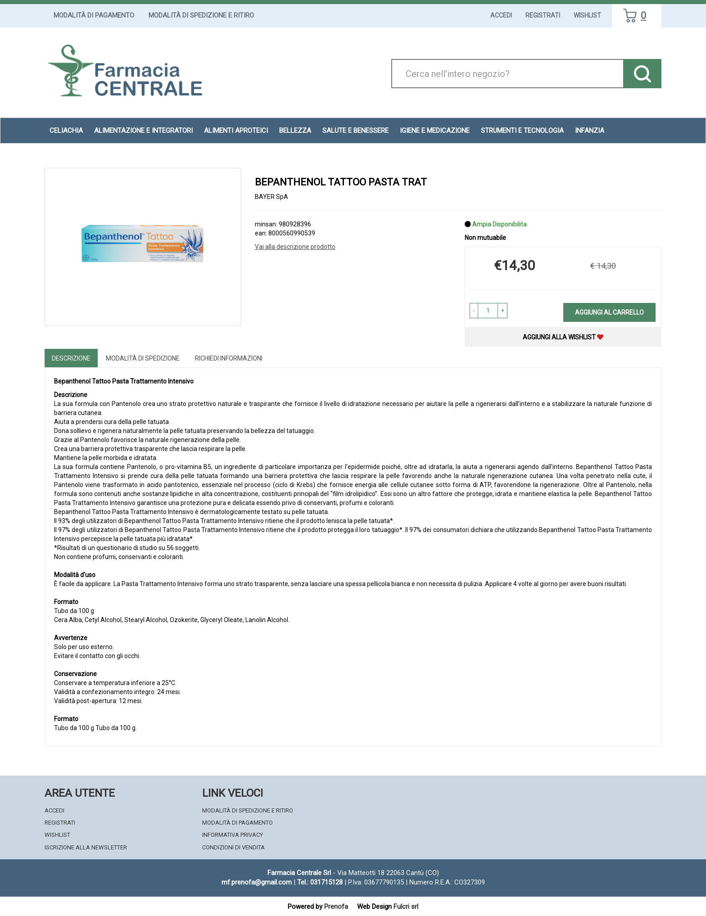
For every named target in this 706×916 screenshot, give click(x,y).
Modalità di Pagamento (94, 15)
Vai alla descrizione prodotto (295, 246)
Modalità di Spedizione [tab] (143, 358)
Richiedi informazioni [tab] (228, 358)
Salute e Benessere (355, 130)
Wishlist (587, 15)
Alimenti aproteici (236, 130)
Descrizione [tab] (71, 358)
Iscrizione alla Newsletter (86, 847)
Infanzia (589, 130)
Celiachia (66, 130)
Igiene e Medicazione (435, 130)
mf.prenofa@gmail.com (257, 882)
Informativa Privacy (232, 834)
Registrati (542, 15)
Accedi (501, 15)
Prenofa (336, 906)
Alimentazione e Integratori (143, 130)
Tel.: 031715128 (320, 882)
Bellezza (295, 130)
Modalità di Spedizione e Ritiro (201, 15)
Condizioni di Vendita (233, 847)
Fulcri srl (406, 906)
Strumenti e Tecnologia (522, 130)
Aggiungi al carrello (609, 312)
